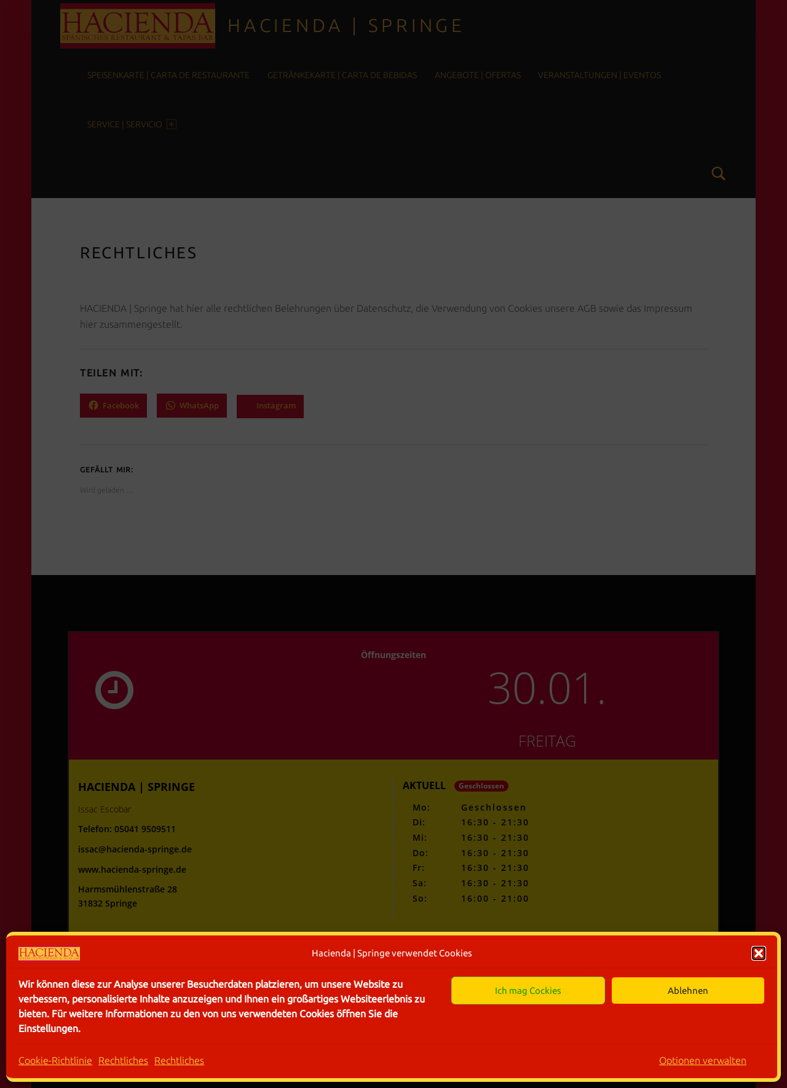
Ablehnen (688, 990)
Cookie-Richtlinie (55, 1060)
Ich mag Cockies (528, 990)
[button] (759, 953)
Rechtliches (123, 1060)
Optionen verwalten (702, 1060)
